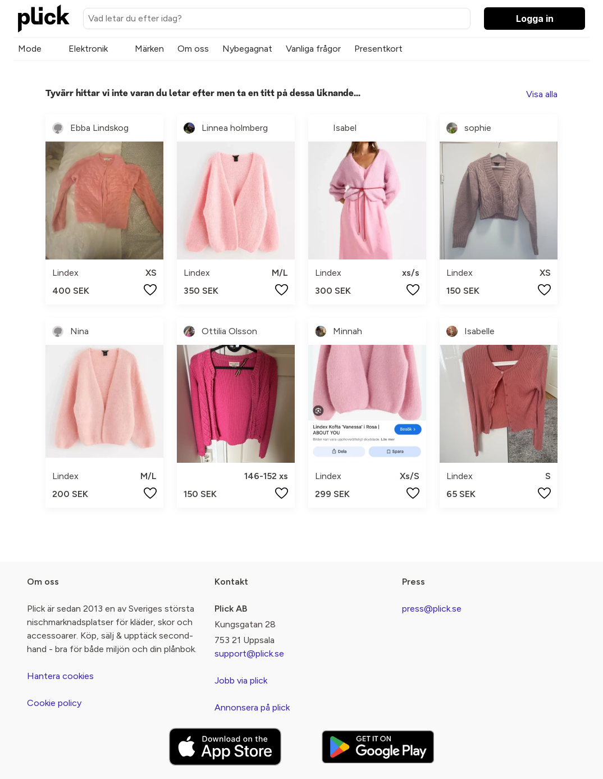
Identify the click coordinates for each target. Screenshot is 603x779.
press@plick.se (432, 608)
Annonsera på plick (252, 707)
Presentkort (378, 48)
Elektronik (88, 48)
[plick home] (44, 18)
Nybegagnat (247, 48)
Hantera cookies (60, 676)
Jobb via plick (240, 680)
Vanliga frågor (313, 48)
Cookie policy (54, 703)
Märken (149, 48)
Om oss (193, 48)
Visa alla (542, 94)
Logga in (535, 18)
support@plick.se (249, 653)
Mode (30, 48)
